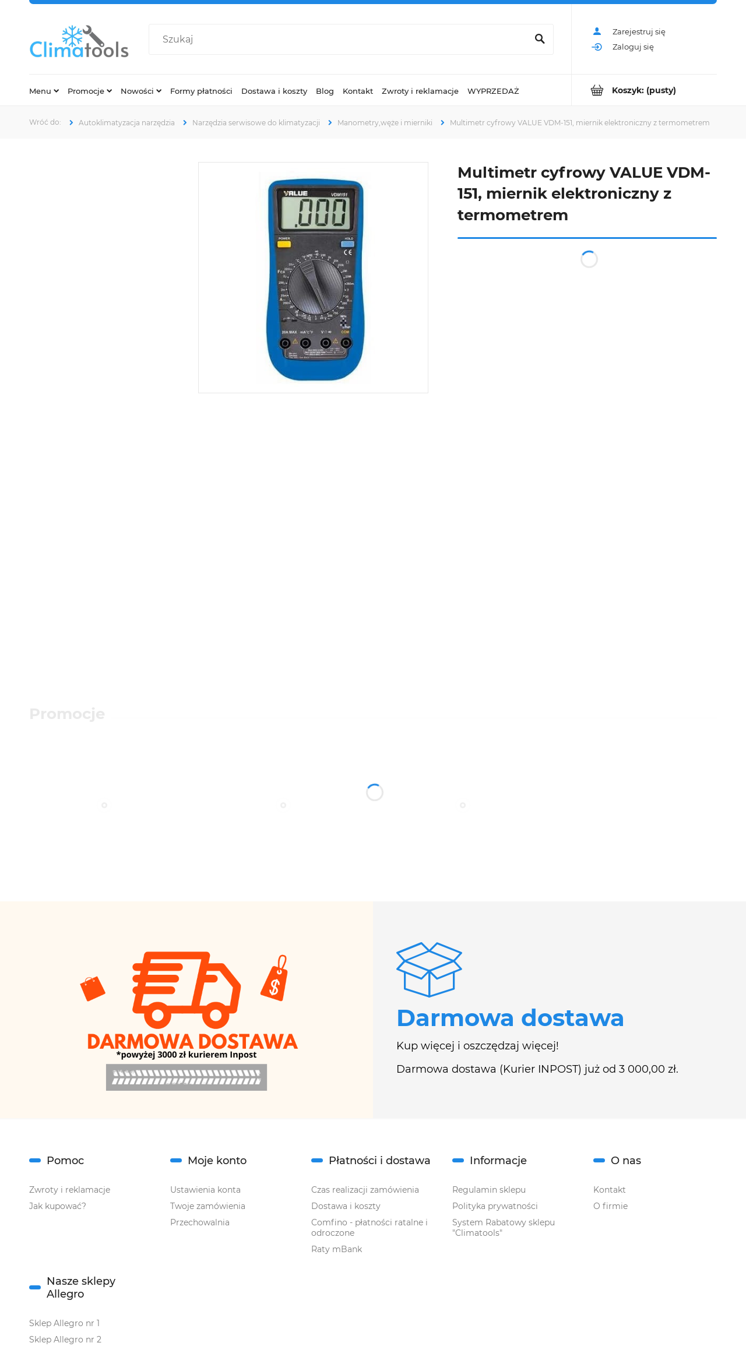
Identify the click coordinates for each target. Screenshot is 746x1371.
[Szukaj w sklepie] (340, 40)
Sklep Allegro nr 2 (65, 1339)
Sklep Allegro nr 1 (64, 1323)
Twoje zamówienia (207, 1206)
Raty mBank (336, 1249)
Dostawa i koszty (346, 1206)
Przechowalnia (200, 1222)
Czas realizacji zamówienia (365, 1190)
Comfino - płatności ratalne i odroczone (369, 1227)
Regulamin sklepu (489, 1190)
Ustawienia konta (205, 1190)
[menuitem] (44, 90)
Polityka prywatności (495, 1206)
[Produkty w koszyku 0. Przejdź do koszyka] (644, 90)
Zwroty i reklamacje (69, 1190)
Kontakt (609, 1190)
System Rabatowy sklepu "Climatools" (503, 1227)
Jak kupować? (57, 1206)
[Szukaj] (539, 39)
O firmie (610, 1206)
